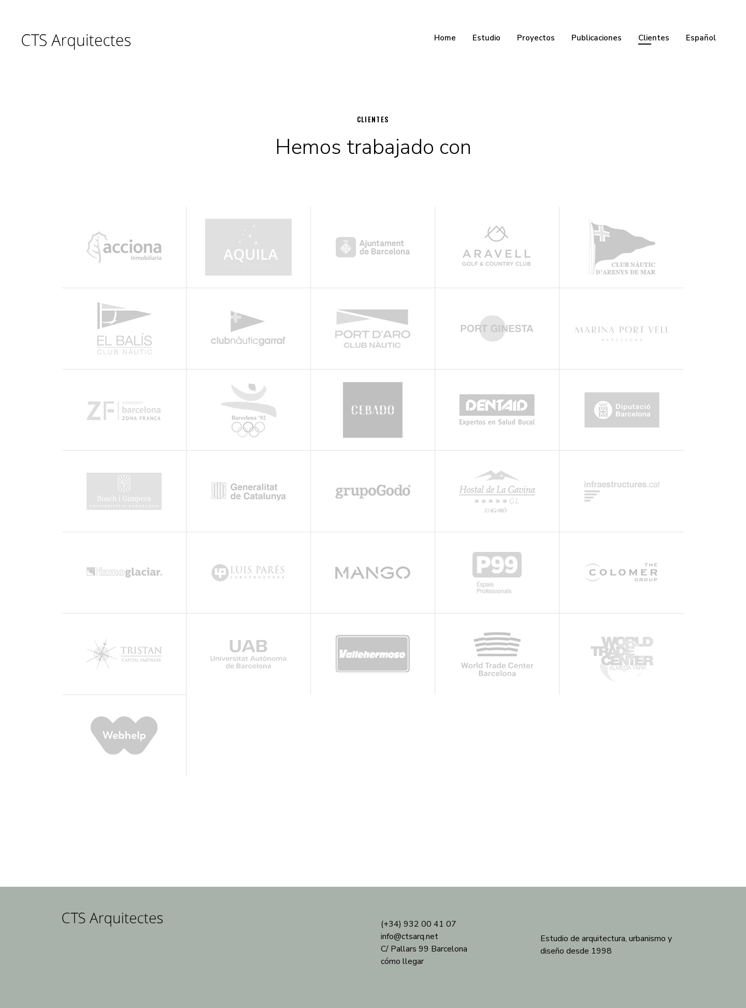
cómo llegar (402, 961)
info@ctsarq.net (409, 936)
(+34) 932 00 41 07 (418, 924)
